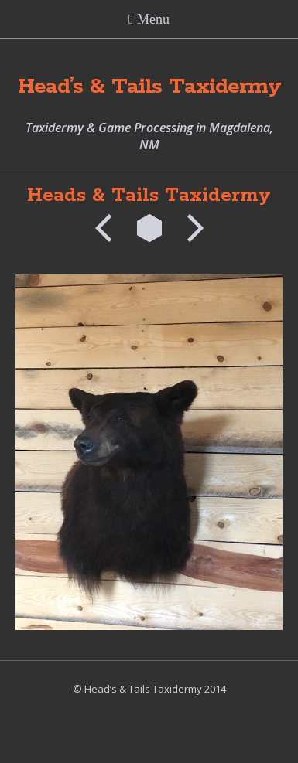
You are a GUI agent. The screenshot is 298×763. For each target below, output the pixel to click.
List (149, 228)
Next (190, 228)
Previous (108, 228)
